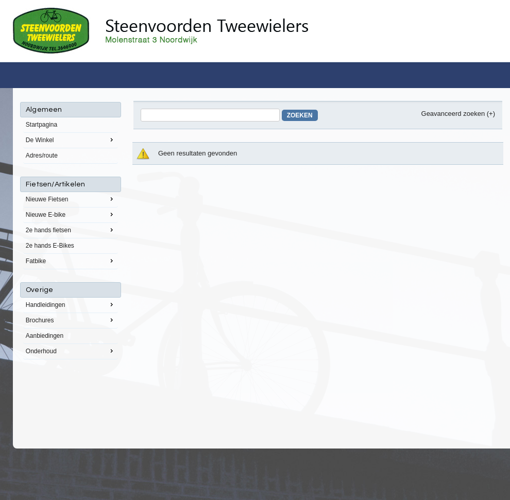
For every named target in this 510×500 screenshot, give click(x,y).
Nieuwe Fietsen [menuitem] (70, 199)
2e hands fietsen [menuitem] (70, 230)
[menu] (70, 230)
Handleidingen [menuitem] (70, 304)
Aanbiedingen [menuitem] (44, 335)
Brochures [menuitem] (70, 320)
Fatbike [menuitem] (70, 260)
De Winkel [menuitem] (70, 139)
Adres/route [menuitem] (42, 155)
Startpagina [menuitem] (41, 124)
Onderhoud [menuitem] (70, 351)
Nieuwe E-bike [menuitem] (70, 214)
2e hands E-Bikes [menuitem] (50, 245)
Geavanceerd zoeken (453, 113)
